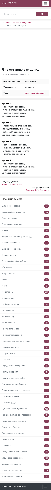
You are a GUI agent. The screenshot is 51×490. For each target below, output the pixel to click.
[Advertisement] (25, 49)
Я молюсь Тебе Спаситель (37, 190)
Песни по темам (12, 199)
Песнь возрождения (22, 22)
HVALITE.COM (9, 3)
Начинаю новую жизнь (12, 184)
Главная (6, 22)
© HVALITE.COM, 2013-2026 (14, 486)
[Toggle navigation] (45, 3)
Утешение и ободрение (35, 93)
